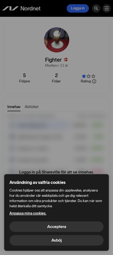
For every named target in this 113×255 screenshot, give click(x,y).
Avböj (56, 240)
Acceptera (56, 226)
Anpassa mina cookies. (27, 213)
